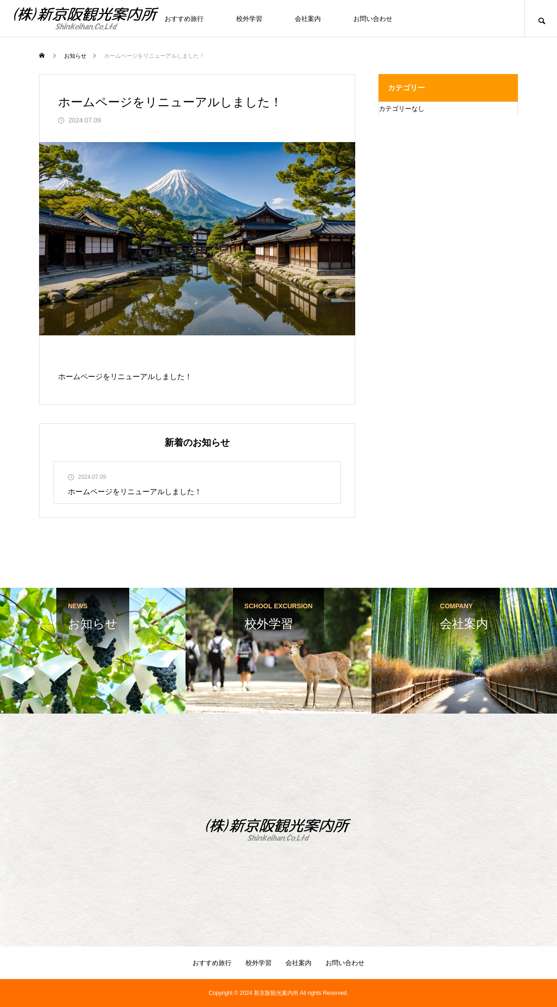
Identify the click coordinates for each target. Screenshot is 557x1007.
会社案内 (308, 18)
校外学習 (249, 18)
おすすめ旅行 (184, 18)
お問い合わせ (372, 18)
